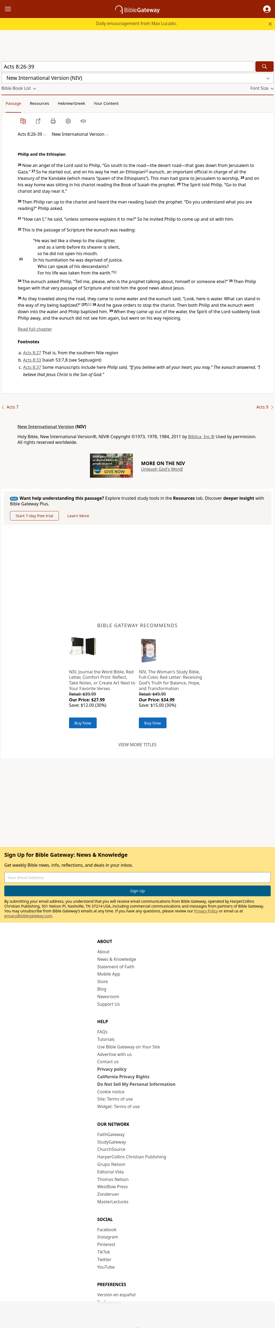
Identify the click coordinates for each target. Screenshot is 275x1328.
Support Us (108, 1004)
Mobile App (108, 974)
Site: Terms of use (115, 1099)
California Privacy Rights (123, 1077)
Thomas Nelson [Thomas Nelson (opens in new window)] (113, 1179)
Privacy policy (111, 1069)
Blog (101, 989)
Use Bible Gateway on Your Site (128, 1047)
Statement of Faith (116, 967)
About (103, 952)
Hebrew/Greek (71, 103)
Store (102, 981)
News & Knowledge (116, 959)
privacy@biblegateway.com (28, 915)
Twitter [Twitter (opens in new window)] (104, 1259)
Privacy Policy (206, 910)
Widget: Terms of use (118, 1106)
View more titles (137, 745)
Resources (39, 103)
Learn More (78, 515)
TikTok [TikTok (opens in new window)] (103, 1252)
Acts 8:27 (32, 353)
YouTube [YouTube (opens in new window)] (106, 1267)
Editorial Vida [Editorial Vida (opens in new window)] (110, 1172)
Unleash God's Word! (162, 469)
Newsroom (108, 996)
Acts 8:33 (32, 360)
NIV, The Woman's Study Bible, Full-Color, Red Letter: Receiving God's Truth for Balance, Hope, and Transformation (170, 680)
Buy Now (82, 723)
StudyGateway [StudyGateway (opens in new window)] (111, 1142)
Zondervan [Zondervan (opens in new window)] (108, 1194)
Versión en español (116, 1295)
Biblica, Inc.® (201, 437)
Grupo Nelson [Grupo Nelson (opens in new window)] (111, 1164)
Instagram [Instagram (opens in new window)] (107, 1237)
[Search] (264, 66)
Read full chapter (35, 329)
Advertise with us (114, 1054)
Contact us (108, 1062)
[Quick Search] (127, 66)
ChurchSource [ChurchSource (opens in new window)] (111, 1149)
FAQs (102, 1032)
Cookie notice (111, 1092)
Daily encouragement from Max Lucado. (136, 23)
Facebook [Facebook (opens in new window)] (107, 1230)
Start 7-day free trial (34, 515)
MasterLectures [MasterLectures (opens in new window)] (112, 1202)
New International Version (45, 427)
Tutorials (106, 1039)
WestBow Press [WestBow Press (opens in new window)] (112, 1187)
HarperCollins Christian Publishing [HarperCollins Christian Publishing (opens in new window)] (131, 1157)
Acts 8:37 (32, 367)
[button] (267, 9)
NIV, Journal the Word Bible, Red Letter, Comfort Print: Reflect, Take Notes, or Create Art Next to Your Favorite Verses (102, 680)
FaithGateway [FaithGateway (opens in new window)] (111, 1134)
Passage (13, 103)
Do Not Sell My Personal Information (136, 1084)
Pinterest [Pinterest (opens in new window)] (106, 1244)
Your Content (106, 103)
